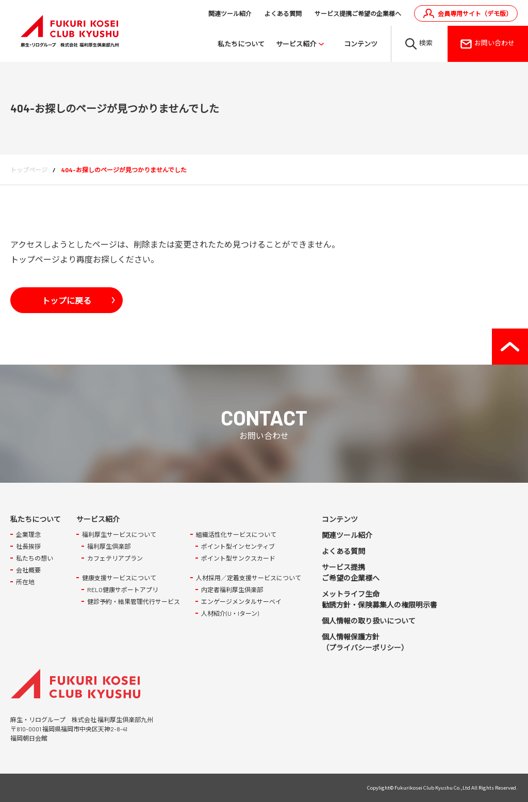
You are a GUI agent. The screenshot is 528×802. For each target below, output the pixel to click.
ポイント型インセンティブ (238, 546)
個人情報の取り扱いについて (369, 621)
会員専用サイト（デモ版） (475, 13)
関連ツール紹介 (230, 13)
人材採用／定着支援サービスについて (248, 578)
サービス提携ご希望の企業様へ (358, 13)
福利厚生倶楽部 (108, 546)
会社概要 (28, 570)
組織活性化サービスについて (236, 534)
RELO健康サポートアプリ (122, 590)
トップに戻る (66, 300)
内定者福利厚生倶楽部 (232, 590)
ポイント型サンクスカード (238, 558)
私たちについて (241, 44)
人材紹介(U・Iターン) (230, 613)
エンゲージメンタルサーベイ (241, 601)
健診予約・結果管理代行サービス (133, 601)
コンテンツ (360, 44)
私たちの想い (34, 558)
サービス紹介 (296, 44)
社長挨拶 (28, 546)
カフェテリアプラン (115, 558)
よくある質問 (283, 13)
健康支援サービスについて (119, 578)
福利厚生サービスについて (119, 534)
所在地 (25, 582)
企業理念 (28, 534)
